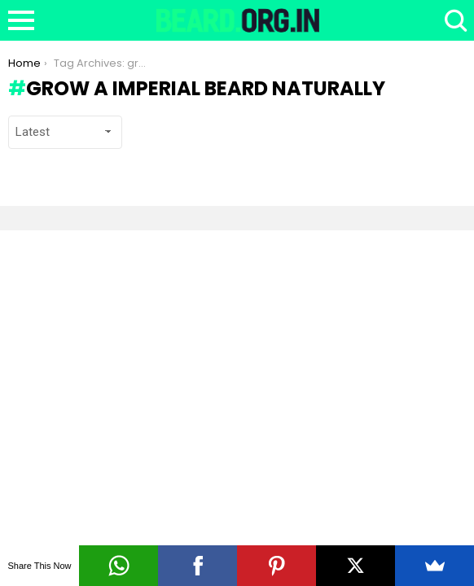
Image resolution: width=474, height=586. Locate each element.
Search (453, 20)
